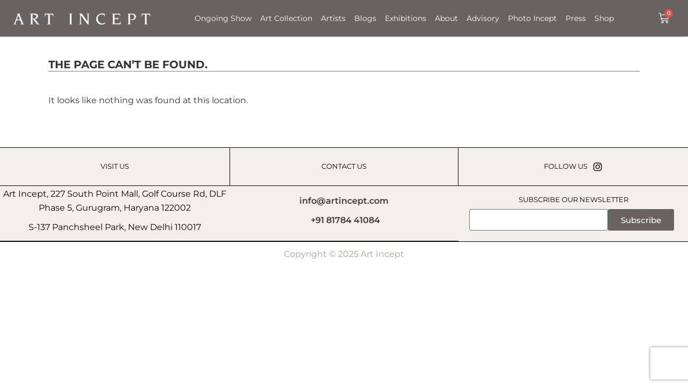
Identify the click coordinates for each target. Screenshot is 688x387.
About (446, 18)
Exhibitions (405, 18)
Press (575, 18)
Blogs (365, 18)
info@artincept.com (344, 201)
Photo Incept (532, 18)
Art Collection (286, 18)
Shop (604, 18)
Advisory (483, 18)
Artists (333, 18)
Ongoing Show (223, 18)
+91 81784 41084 (345, 221)
